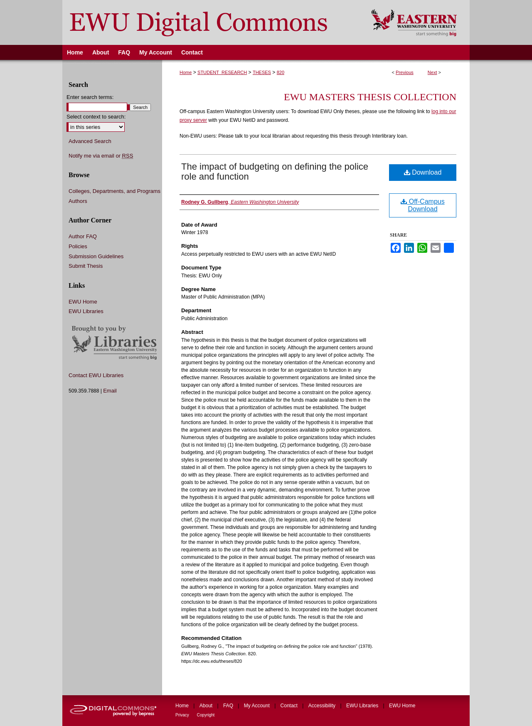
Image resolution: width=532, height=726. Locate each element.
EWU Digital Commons (211, 22)
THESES (262, 72)
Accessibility (322, 706)
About (207, 706)
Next (432, 72)
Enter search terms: (89, 97)
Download (423, 172)
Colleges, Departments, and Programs (114, 191)
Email (110, 391)
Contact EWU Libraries (96, 375)
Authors (78, 201)
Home (186, 72)
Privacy (182, 715)
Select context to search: (96, 117)
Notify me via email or (101, 156)
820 (280, 72)
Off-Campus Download (422, 205)
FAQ (228, 706)
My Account (257, 706)
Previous (405, 72)
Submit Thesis (86, 266)
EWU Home (83, 302)
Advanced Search (90, 141)
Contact (290, 706)
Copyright (206, 715)
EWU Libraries (86, 311)
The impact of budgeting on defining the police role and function (274, 171)
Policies (78, 246)
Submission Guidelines (96, 256)
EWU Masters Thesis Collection (370, 96)
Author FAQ (83, 236)
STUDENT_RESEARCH (222, 72)
